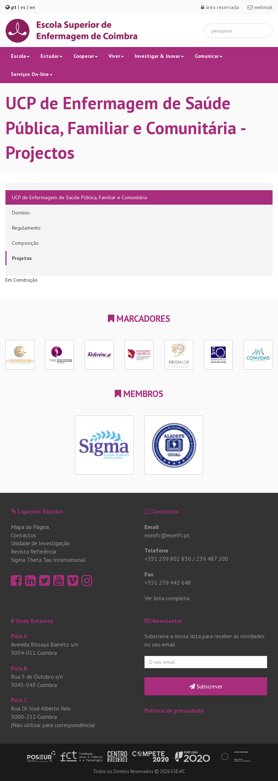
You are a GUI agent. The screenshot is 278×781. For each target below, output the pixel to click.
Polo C (19, 700)
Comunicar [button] (209, 56)
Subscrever (206, 686)
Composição (25, 243)
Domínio (21, 212)
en (32, 7)
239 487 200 (212, 558)
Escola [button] (20, 56)
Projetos (22, 258)
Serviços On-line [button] (31, 74)
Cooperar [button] (85, 56)
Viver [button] (116, 56)
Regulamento (26, 228)
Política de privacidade (174, 710)
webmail (260, 7)
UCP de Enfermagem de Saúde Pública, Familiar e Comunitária (79, 197)
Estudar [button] (52, 56)
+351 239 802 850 (167, 558)
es (23, 7)
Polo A (19, 636)
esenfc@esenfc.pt (167, 535)
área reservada (220, 7)
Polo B (19, 668)
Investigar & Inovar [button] (159, 56)
